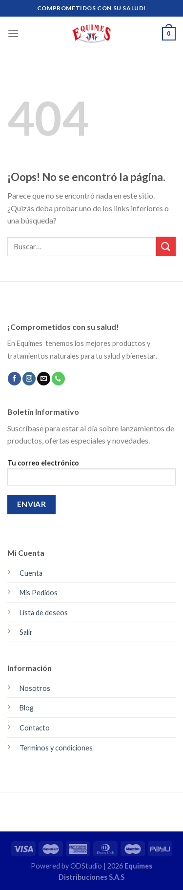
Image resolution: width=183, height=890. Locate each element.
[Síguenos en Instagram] (29, 378)
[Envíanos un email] (43, 378)
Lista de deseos (44, 612)
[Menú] (13, 33)
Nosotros (35, 688)
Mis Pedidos (39, 592)
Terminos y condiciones (56, 748)
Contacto (35, 728)
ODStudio (86, 866)
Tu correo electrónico (91, 475)
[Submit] (166, 246)
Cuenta (31, 573)
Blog (27, 708)
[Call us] (58, 378)
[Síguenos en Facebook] (14, 378)
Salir (26, 632)
